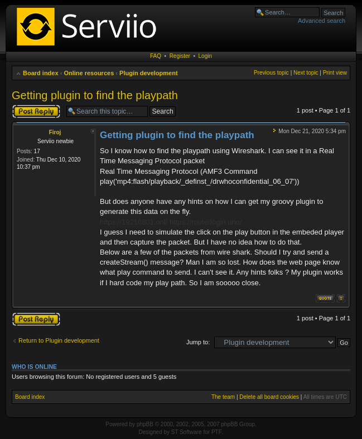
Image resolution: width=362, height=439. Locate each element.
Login (205, 56)
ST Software (186, 432)
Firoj (55, 132)
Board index (41, 73)
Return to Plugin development (58, 340)
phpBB (145, 424)
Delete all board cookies (269, 397)
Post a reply (36, 111)
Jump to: (198, 342)
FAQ (155, 56)
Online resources (89, 73)
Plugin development (148, 73)
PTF (216, 432)
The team (223, 397)
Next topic (305, 73)
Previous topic (271, 73)
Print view (335, 73)
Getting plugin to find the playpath (95, 95)
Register (180, 56)
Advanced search (321, 20)
